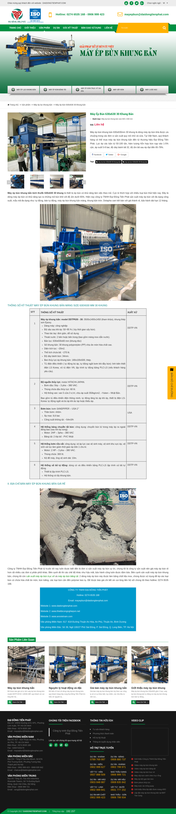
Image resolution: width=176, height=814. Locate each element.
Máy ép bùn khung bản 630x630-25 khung (21, 688)
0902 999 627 (97, 767)
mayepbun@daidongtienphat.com (28, 731)
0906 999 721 (24, 787)
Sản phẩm (26, 105)
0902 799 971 (118, 767)
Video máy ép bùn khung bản (146, 765)
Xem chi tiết (18, 702)
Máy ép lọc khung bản (42, 105)
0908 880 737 (118, 759)
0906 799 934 (118, 797)
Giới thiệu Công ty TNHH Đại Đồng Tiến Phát (150, 760)
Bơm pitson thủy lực (142, 782)
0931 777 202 (118, 789)
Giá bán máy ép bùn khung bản (108, 688)
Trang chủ (13, 105)
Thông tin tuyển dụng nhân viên (106, 742)
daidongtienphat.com (34, 811)
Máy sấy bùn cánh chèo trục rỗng (147, 776)
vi (164, 3)
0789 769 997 (97, 759)
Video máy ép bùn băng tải (145, 769)
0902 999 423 (97, 797)
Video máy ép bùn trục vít (144, 772)
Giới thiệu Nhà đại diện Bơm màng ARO (150, 789)
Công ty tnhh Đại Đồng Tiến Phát (68, 732)
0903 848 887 (97, 782)
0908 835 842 (118, 782)
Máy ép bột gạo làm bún (144, 779)
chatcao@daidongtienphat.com (27, 770)
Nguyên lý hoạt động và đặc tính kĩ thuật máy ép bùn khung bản (67, 688)
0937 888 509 (97, 774)
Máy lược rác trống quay (144, 786)
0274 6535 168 (24, 728)
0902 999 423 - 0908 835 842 (30, 767)
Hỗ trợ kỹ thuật (99, 738)
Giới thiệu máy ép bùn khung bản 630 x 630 (148, 688)
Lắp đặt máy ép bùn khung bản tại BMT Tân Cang (150, 794)
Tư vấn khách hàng (101, 729)
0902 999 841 (97, 789)
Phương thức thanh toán (103, 733)
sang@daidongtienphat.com (26, 789)
